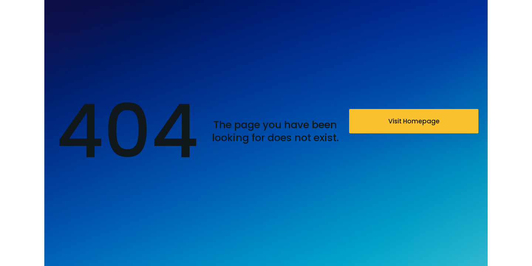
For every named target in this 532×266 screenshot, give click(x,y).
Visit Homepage (414, 121)
